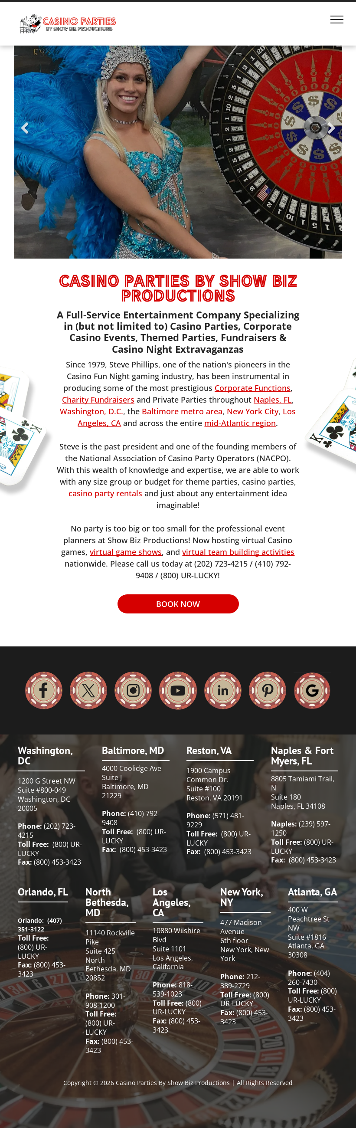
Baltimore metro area (182, 411)
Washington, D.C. (91, 411)
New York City (252, 411)
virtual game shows (126, 552)
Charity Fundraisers (98, 399)
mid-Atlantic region (240, 423)
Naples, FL (273, 399)
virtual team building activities (238, 552)
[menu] (337, 19)
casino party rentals (105, 493)
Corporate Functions (253, 388)
